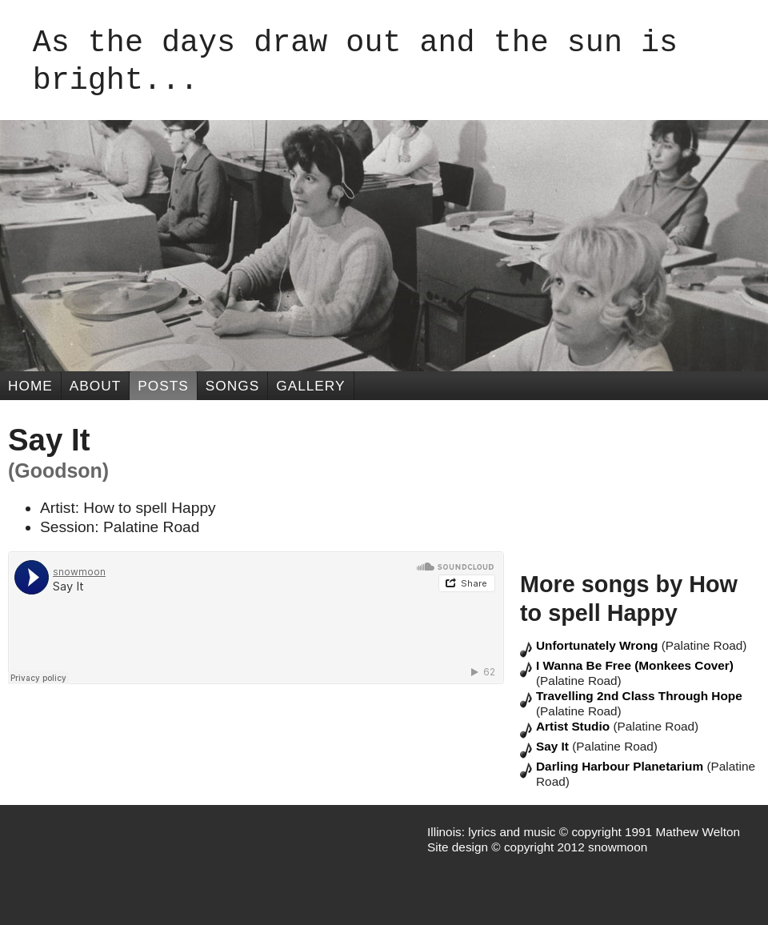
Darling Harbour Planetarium (621, 766)
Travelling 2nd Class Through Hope (639, 696)
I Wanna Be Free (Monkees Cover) (635, 665)
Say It (554, 746)
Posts (163, 386)
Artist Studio (574, 726)
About (95, 386)
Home (30, 386)
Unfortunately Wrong (599, 645)
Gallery (310, 386)
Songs (232, 386)
